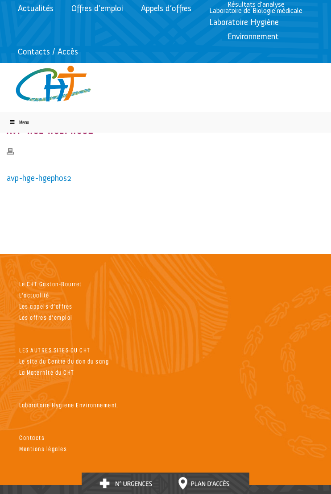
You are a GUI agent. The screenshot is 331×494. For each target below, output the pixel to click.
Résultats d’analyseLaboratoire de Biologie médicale (255, 7)
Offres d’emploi (97, 8)
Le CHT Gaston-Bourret (50, 284)
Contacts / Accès (48, 51)
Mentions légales (43, 448)
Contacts (32, 437)
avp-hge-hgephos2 (39, 178)
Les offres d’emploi (46, 317)
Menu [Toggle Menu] (19, 122)
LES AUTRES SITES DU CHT (55, 350)
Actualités (36, 8)
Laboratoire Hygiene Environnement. (69, 405)
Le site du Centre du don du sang (64, 361)
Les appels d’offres (46, 306)
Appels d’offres (166, 8)
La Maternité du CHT (46, 372)
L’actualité (34, 295)
